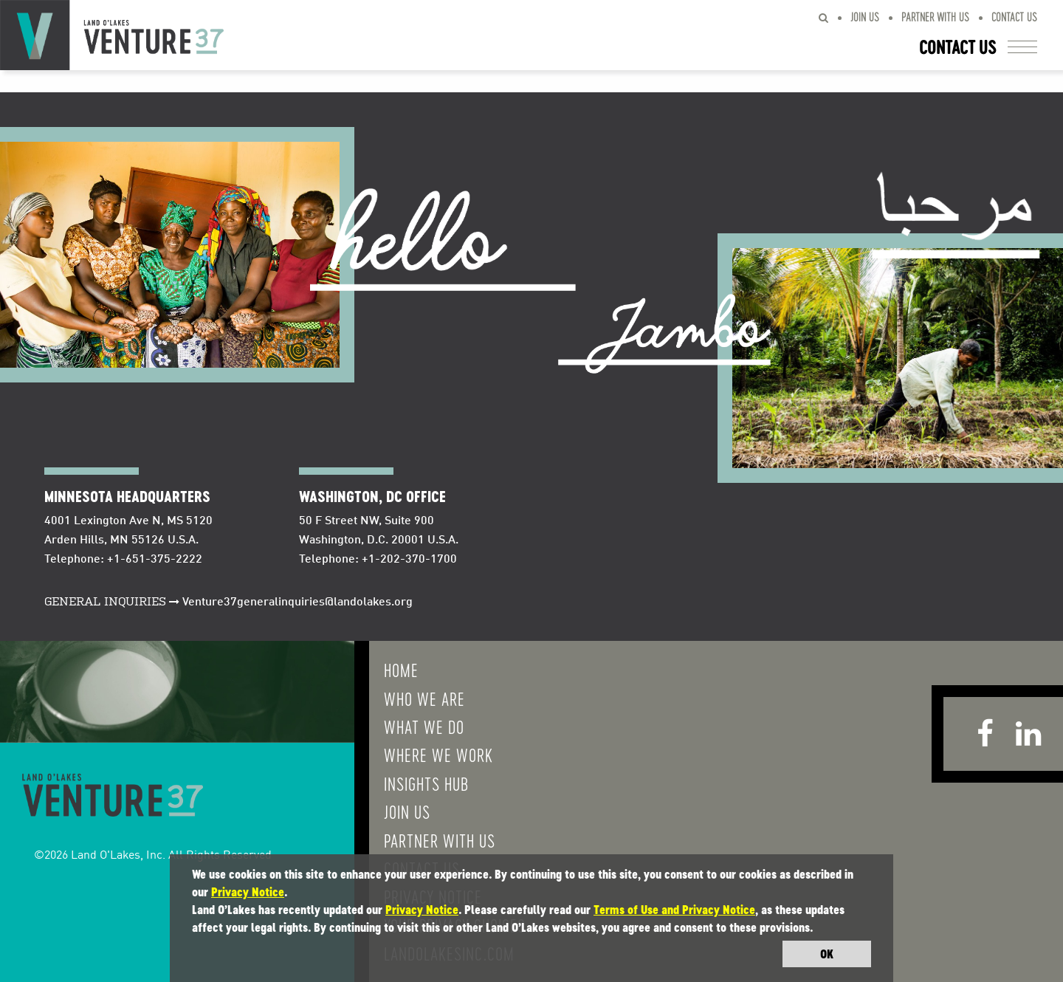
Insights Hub (426, 783)
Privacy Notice (247, 892)
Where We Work (438, 754)
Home (401, 669)
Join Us (864, 17)
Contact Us (1014, 17)
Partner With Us (935, 17)
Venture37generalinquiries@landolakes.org (297, 602)
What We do (424, 726)
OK (826, 954)
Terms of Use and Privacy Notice (674, 909)
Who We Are (424, 698)
